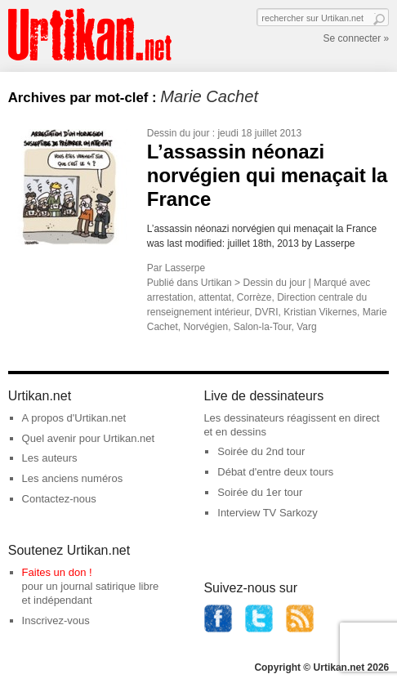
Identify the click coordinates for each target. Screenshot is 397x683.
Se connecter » (356, 38)
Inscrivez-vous (56, 620)
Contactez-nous (59, 499)
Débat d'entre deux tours (275, 472)
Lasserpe (185, 268)
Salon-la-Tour (263, 327)
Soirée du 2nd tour (261, 451)
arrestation (170, 297)
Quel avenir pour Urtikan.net (88, 438)
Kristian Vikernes (320, 312)
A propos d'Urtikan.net (74, 418)
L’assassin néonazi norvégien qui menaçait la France (267, 175)
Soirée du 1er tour (259, 492)
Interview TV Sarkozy (267, 513)
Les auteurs (50, 458)
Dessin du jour (178, 133)
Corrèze (254, 297)
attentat (214, 297)
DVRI (267, 312)
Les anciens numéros (72, 478)
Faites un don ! (57, 572)
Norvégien (205, 327)
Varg (306, 327)
